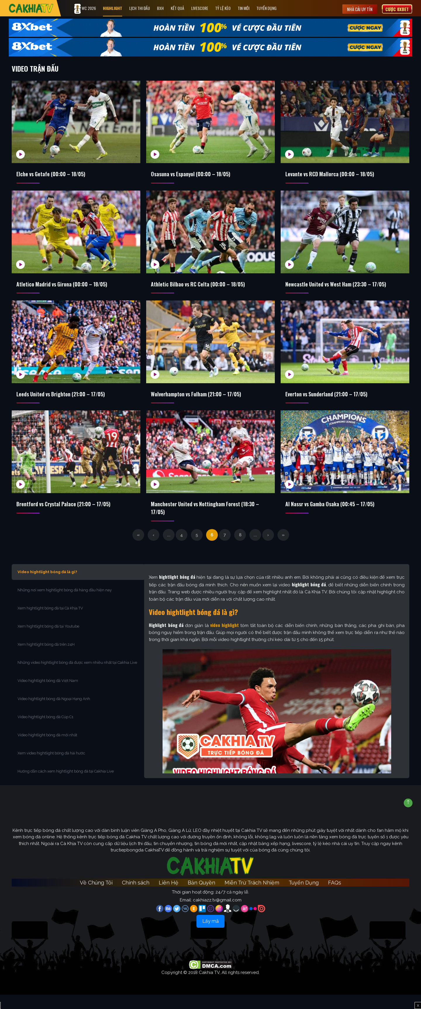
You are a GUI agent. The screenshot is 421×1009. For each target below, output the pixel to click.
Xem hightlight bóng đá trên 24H (46, 658)
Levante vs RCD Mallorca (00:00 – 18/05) (335, 174)
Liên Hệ (168, 897)
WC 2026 (92, 9)
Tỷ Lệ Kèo (230, 8)
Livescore (206, 8)
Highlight (119, 8)
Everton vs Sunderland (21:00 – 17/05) (331, 401)
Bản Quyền (201, 897)
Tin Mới (250, 8)
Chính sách (135, 897)
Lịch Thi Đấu (146, 8)
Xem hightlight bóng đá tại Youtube (48, 640)
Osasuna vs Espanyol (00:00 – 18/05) (195, 174)
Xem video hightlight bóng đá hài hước (51, 767)
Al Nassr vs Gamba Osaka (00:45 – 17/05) (335, 514)
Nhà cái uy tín (359, 8)
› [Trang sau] (268, 549)
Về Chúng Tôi (96, 897)
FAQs (334, 897)
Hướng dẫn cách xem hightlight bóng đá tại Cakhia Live (66, 785)
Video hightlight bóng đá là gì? (47, 586)
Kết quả (184, 8)
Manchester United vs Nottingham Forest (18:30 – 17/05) (209, 519)
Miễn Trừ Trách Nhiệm (252, 897)
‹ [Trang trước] (153, 549)
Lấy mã (210, 935)
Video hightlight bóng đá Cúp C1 (45, 731)
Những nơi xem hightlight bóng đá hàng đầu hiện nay (65, 604)
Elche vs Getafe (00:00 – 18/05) (55, 174)
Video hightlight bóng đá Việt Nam (48, 695)
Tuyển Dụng (273, 8)
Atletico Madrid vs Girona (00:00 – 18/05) (67, 288)
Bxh (167, 8)
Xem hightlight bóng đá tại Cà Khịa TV (50, 622)
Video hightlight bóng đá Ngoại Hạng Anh (54, 713)
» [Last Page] (283, 549)
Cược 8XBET (397, 8)
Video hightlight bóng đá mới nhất (47, 749)
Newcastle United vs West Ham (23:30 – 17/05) (342, 288)
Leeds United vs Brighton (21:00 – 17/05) (66, 401)
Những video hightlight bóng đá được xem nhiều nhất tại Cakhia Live (77, 677)
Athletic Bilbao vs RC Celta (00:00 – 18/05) (203, 288)
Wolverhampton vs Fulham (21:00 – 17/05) (202, 401)
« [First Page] (138, 549)
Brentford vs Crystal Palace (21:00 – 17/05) (69, 514)
